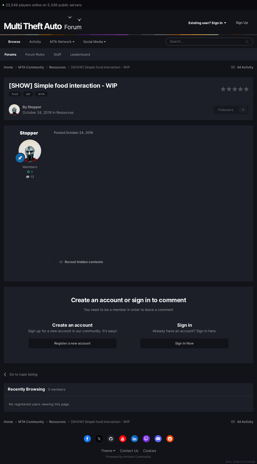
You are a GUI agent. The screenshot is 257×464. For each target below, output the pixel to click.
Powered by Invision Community (128, 456)
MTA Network (62, 42)
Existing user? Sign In (207, 23)
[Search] (191, 41)
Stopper (34, 107)
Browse (14, 44)
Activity (35, 42)
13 (30, 177)
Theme (108, 450)
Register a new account (72, 343)
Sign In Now (184, 343)
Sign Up (242, 23)
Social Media (94, 42)
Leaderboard (80, 54)
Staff (57, 54)
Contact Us (129, 450)
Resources (65, 112)
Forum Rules (35, 54)
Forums (10, 54)
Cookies (149, 450)
